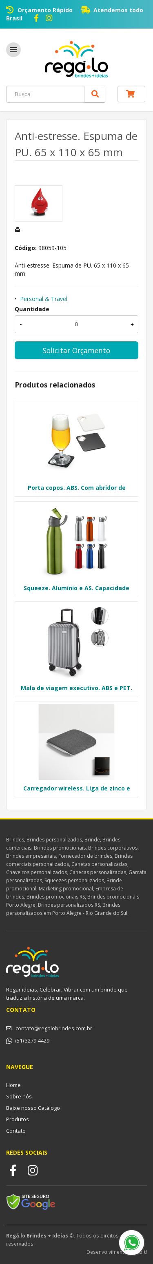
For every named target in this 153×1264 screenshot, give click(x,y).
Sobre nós (19, 1096)
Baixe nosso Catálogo (33, 1107)
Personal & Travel (43, 299)
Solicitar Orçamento (76, 350)
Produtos (17, 1119)
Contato (16, 1130)
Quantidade (32, 309)
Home (13, 1085)
